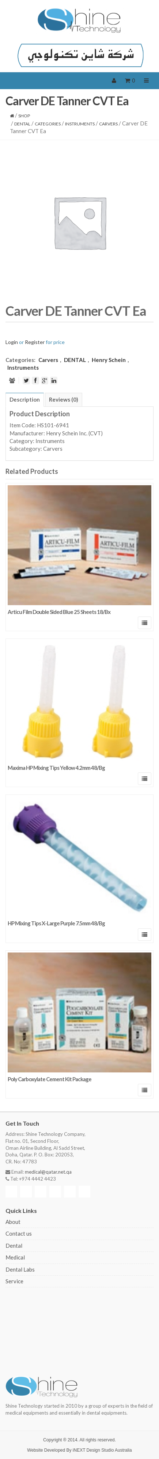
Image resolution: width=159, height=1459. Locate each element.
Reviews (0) (63, 399)
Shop (24, 115)
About (12, 1221)
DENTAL (22, 124)
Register (35, 342)
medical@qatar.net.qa (48, 1172)
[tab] (24, 400)
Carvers (108, 124)
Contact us (18, 1233)
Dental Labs (20, 1269)
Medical (15, 1257)
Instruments (80, 124)
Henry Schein (109, 359)
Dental (13, 1245)
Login (11, 342)
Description (25, 399)
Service (14, 1281)
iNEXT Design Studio (93, 1450)
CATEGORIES (48, 124)
